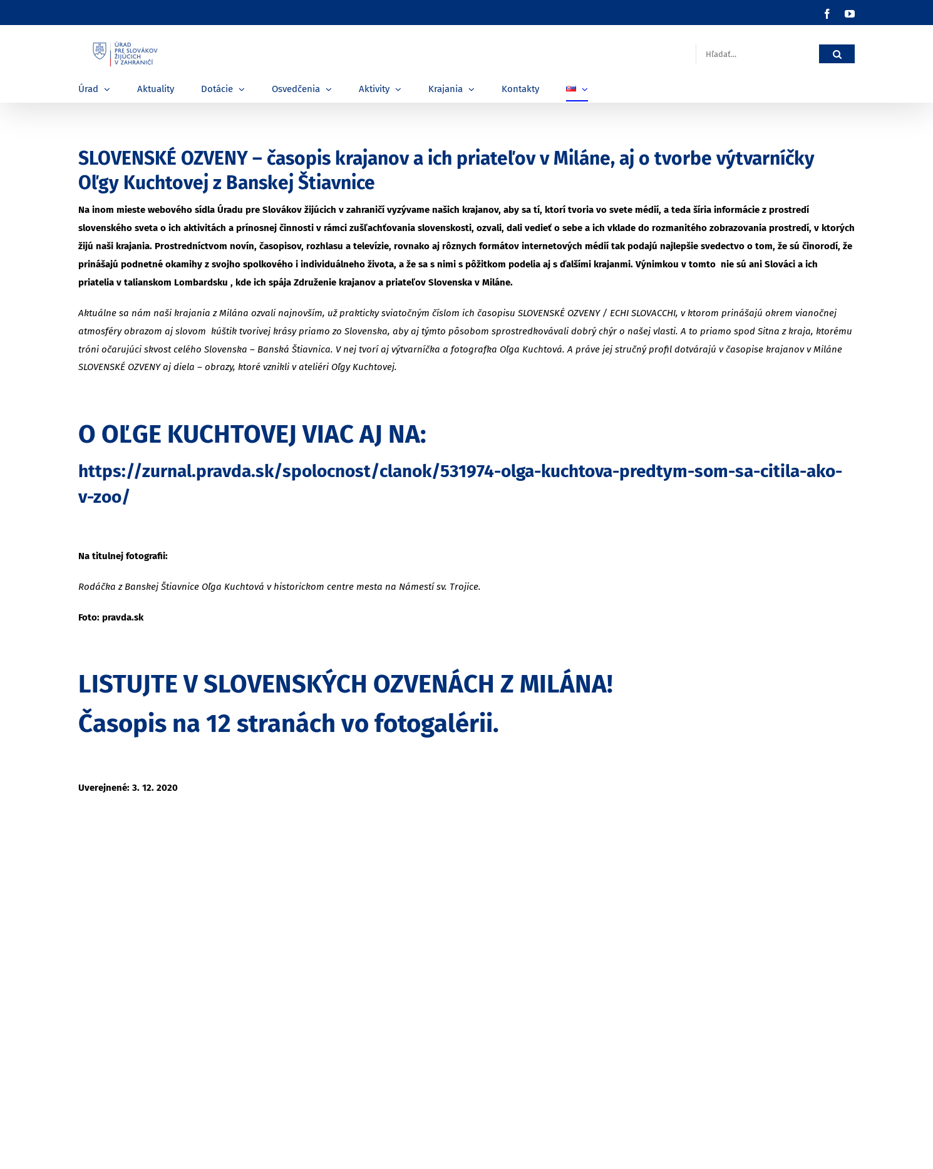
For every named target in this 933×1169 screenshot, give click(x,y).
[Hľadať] (837, 54)
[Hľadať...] (757, 54)
